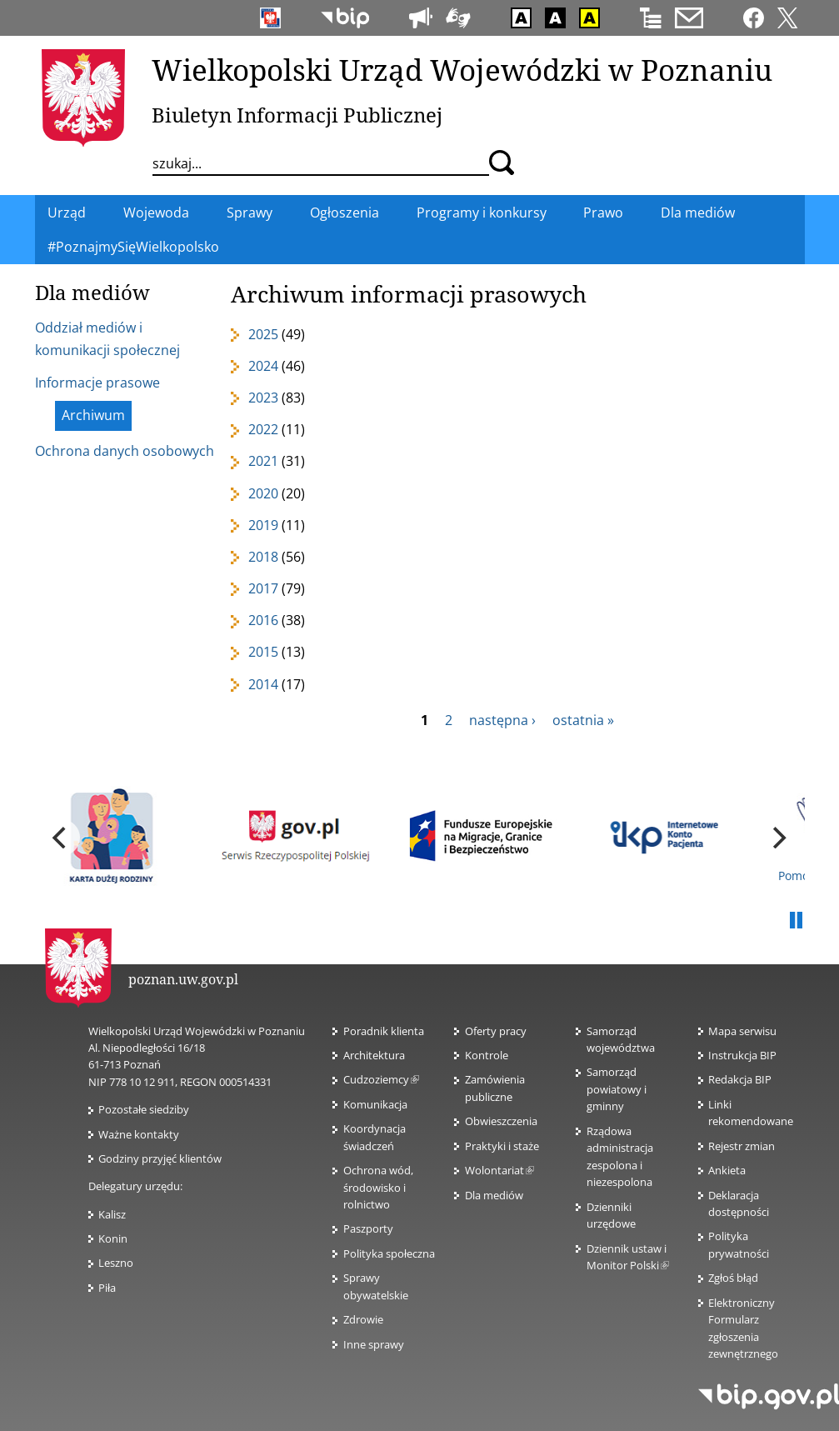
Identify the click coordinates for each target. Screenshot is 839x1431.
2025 (263, 334)
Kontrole (486, 1055)
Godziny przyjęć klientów (160, 1158)
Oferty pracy (496, 1030)
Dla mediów (494, 1195)
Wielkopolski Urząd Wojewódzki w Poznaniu (462, 69)
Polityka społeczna (389, 1253)
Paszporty (368, 1228)
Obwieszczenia (501, 1120)
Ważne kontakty (138, 1134)
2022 (263, 429)
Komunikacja (375, 1104)
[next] (778, 837)
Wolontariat (499, 1170)
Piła (107, 1287)
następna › (502, 720)
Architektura (374, 1055)
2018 (263, 557)
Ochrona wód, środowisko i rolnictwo (378, 1187)
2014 (263, 684)
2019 (263, 525)
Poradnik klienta (383, 1030)
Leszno (115, 1262)
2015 (263, 652)
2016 (263, 620)
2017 (263, 588)
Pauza (796, 920)
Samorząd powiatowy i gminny (617, 1088)
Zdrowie (363, 1319)
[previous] (61, 837)
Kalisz (112, 1214)
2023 (263, 397)
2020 (263, 493)
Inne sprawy (373, 1344)
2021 (263, 461)
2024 (263, 366)
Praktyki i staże (502, 1145)
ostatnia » (583, 720)
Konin (112, 1238)
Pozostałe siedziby (143, 1109)
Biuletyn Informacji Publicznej (297, 114)
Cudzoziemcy (381, 1079)
